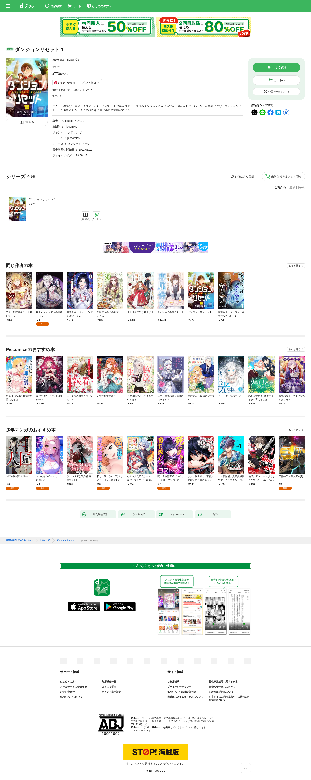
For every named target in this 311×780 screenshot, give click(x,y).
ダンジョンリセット (79, 143)
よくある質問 (109, 686)
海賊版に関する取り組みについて (185, 696)
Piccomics (71, 126)
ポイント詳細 (88, 82)
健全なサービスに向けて (222, 686)
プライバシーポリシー (179, 686)
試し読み (29, 122)
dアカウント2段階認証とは (181, 691)
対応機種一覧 (109, 681)
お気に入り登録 (244, 176)
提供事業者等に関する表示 (223, 681)
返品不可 (57, 96)
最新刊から (297, 187)
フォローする (77, 60)
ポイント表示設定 (111, 691)
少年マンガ (74, 132)
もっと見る (294, 265)
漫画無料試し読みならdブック (19, 540)
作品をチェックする (279, 91)
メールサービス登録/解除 (73, 686)
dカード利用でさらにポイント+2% (70, 89)
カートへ (279, 80)
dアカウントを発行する (141, 763)
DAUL (71, 59)
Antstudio (58, 59)
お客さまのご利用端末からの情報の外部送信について (229, 698)
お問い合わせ (67, 691)
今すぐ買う (279, 67)
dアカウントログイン (71, 696)
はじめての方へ (68, 681)
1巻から (281, 187)
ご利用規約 (173, 681)
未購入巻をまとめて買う (286, 176)
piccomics (73, 138)
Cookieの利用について (221, 691)
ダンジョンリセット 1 (42, 199)
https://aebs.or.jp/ (142, 730)
